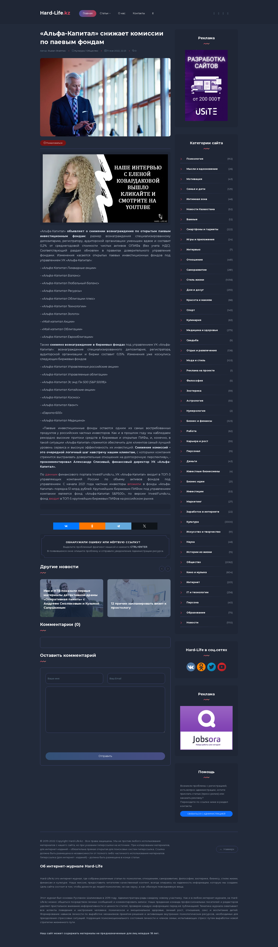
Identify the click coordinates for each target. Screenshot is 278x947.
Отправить (105, 757)
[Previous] (162, 570)
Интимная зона (197, 200)
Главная (93, 14)
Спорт (191, 311)
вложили (134, 485)
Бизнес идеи (195, 483)
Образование (196, 614)
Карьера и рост (197, 442)
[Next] (168, 570)
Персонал (193, 452)
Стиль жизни (195, 281)
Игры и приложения (200, 241)
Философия (195, 382)
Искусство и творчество (204, 533)
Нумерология (196, 412)
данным (51, 476)
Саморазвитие (197, 271)
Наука (191, 543)
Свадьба (192, 341)
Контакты (144, 14)
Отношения (195, 261)
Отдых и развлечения (202, 352)
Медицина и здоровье (202, 331)
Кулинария (194, 321)
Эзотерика (194, 392)
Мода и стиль (196, 362)
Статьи (109, 14)
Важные (192, 221)
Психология (195, 160)
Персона (193, 604)
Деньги (192, 462)
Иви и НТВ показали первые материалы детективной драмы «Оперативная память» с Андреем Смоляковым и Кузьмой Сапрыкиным (71, 601)
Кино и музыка (197, 573)
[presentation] (72, 744)
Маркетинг (194, 503)
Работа (191, 432)
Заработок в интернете (203, 513)
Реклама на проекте (201, 372)
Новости (192, 624)
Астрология (195, 402)
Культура (80, 52)
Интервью (194, 251)
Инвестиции (195, 493)
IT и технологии (197, 593)
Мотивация (194, 180)
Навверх (227, 850)
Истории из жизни (199, 553)
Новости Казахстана (201, 210)
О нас (127, 14)
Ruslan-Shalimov (57, 52)
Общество (92, 52)
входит (54, 500)
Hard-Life (58, 13)
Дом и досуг (195, 291)
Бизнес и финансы (199, 422)
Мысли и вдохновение (202, 170)
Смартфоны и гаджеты (202, 231)
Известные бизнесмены (203, 473)
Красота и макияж (199, 301)
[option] (71, 600)
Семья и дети (196, 190)
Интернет (193, 583)
